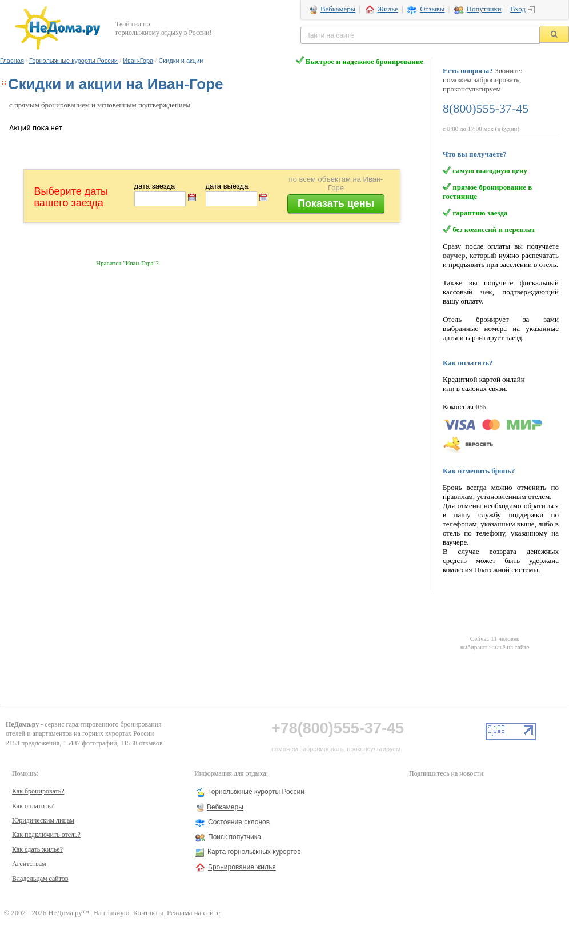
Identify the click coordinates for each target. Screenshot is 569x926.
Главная (12, 60)
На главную (111, 913)
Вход (518, 9)
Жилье (388, 9)
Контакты (148, 913)
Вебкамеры (337, 9)
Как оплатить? (33, 806)
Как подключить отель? (46, 835)
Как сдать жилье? (37, 849)
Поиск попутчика (234, 837)
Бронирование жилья (242, 867)
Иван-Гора (138, 60)
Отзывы (432, 9)
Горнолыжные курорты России (73, 60)
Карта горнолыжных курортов (254, 852)
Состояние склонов (239, 822)
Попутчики (484, 9)
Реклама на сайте (193, 913)
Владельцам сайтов (40, 879)
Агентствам (29, 864)
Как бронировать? (38, 791)
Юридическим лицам (43, 820)
